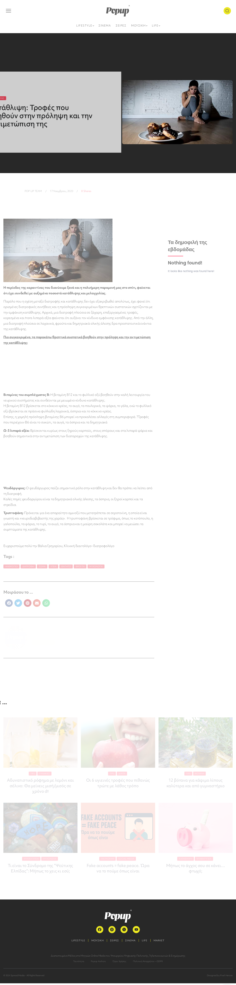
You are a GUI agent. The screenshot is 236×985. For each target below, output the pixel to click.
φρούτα (80, 566)
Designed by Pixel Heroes (220, 977)
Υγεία (53, 566)
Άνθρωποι (11, 566)
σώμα (42, 566)
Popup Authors (98, 963)
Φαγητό (66, 566)
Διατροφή (28, 566)
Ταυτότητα (78, 963)
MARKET (160, 942)
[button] (9, 603)
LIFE (145, 942)
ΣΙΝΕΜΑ (131, 942)
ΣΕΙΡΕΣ (114, 942)
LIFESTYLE (76, 942)
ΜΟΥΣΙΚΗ (96, 942)
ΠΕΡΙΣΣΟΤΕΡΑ (43, 642)
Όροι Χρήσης (119, 963)
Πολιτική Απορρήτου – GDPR (148, 963)
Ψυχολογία (96, 566)
